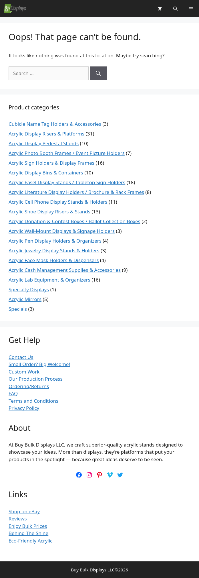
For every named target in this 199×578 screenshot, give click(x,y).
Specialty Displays (29, 289)
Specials (18, 309)
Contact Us (21, 357)
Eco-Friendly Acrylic (30, 540)
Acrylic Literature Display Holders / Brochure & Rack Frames (76, 192)
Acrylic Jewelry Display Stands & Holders (54, 250)
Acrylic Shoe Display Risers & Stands (49, 211)
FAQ (13, 393)
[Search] (98, 73)
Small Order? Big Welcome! (39, 364)
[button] (175, 8)
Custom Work (24, 371)
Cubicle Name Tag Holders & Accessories (55, 124)
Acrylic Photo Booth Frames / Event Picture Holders (67, 153)
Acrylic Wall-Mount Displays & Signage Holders (62, 231)
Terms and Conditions (33, 401)
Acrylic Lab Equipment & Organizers (49, 279)
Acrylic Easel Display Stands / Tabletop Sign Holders (67, 182)
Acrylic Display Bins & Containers (46, 172)
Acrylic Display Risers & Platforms (46, 133)
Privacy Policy (24, 408)
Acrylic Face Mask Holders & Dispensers (54, 260)
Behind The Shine (28, 533)
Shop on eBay (24, 511)
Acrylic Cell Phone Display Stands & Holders (58, 201)
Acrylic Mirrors (25, 299)
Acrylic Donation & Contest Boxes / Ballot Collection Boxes (74, 221)
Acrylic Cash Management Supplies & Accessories (65, 270)
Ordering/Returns (29, 386)
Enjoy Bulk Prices (28, 526)
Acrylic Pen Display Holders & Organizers (55, 240)
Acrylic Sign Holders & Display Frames (51, 163)
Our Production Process (36, 378)
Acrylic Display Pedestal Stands (44, 143)
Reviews (18, 518)
